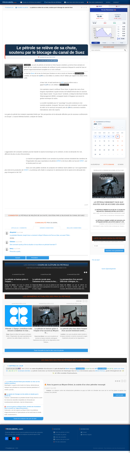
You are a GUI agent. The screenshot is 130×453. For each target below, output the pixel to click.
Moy (119, 38)
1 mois (95, 42)
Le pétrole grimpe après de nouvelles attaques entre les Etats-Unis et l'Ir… (110, 221)
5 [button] (113, 136)
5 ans (121, 42)
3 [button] (104, 136)
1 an (113, 42)
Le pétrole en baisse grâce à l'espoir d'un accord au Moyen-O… (46, 331)
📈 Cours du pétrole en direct (30, 2)
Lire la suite (119, 395)
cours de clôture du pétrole (53, 265)
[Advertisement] (46, 28)
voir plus (12, 238)
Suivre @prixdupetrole (109, 269)
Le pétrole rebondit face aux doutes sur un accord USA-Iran (108, 203)
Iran (78, 371)
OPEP (59, 161)
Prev (83, 301)
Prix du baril (96, 260)
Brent (32, 73)
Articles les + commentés (19, 228)
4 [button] (108, 136)
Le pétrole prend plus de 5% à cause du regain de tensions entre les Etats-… (110, 210)
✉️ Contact (84, 432)
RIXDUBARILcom (14, 429)
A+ (82, 7)
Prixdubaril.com (9, 7)
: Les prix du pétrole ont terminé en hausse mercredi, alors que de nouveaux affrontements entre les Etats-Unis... (73, 287)
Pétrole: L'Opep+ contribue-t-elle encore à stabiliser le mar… (18, 330)
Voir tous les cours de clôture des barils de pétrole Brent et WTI (46, 268)
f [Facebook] (6, 438)
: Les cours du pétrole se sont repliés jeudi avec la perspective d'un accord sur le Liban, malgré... (45, 287)
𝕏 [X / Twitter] (10, 438)
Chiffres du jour (15, 366)
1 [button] (95, 136)
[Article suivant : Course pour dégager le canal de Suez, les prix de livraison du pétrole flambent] (37, 257)
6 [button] (117, 136)
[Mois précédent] (99, 127)
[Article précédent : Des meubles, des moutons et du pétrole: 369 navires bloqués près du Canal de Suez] (15, 257)
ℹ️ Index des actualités (59, 437)
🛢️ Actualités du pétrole (52, 2)
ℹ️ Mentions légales (86, 434)
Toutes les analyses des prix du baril (26, 418)
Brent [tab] (99, 6)
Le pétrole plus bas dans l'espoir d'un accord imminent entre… (73, 330)
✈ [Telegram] (14, 438)
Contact (116, 2)
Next (86, 301)
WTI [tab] (118, 6)
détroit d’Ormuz (100, 371)
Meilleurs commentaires (74, 228)
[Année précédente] (94, 127)
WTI (62, 82)
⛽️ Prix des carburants (95, 2)
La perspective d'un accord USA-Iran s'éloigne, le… (71, 280)
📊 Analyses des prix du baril (74, 2)
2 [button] (99, 136)
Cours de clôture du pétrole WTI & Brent (46, 60)
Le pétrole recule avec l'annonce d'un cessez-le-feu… (45, 280)
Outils (108, 2)
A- (86, 7)
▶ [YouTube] (17, 438)
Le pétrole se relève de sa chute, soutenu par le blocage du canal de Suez (46, 50)
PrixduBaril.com (10, 448)
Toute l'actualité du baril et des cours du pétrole (49, 350)
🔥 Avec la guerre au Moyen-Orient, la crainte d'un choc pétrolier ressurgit (74, 385)
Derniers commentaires (47, 228)
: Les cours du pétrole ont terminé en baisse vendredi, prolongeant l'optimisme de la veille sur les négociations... (18, 287)
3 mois (104, 42)
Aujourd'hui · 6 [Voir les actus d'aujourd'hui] (108, 127)
